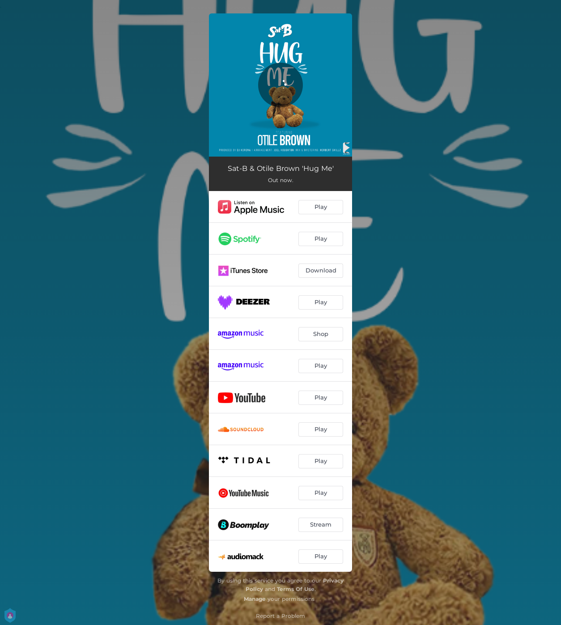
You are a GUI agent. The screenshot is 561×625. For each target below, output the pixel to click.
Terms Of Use (295, 589)
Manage (255, 598)
